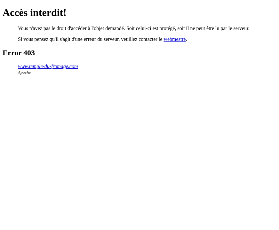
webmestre (174, 39)
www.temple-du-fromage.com (48, 66)
